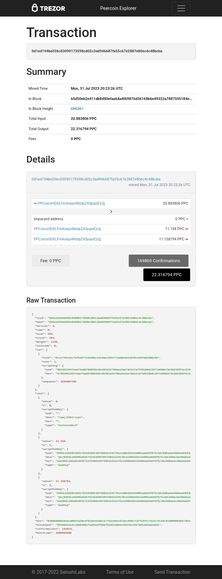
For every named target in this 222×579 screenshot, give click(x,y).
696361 (77, 109)
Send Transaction (172, 572)
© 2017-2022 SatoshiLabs (59, 572)
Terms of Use (120, 572)
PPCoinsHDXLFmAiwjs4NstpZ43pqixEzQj (71, 203)
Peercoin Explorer (118, 8)
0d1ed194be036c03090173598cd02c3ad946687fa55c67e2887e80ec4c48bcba (96, 179)
